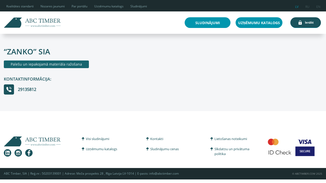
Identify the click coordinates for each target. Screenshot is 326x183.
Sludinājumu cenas (164, 149)
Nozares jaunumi (52, 6)
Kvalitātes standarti (20, 6)
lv (296, 6)
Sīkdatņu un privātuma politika (231, 151)
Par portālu (79, 6)
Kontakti (156, 138)
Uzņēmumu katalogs (109, 6)
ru (307, 6)
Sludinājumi (138, 6)
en (318, 6)
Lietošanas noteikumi (230, 138)
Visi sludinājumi (97, 138)
